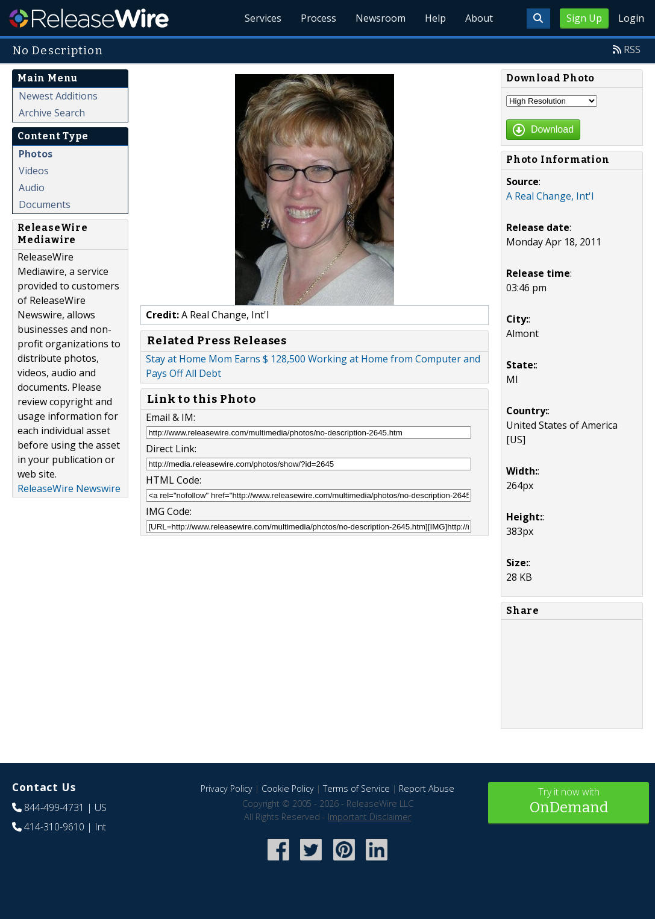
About (479, 18)
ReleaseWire (89, 18)
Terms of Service (356, 788)
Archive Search (52, 112)
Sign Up (584, 18)
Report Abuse (426, 788)
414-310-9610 (54, 826)
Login (631, 18)
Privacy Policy (226, 788)
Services (263, 18)
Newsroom (381, 18)
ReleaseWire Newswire (69, 488)
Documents (45, 204)
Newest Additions (58, 96)
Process (318, 18)
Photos (35, 153)
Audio (32, 187)
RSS (632, 49)
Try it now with (568, 801)
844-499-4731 (54, 807)
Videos (34, 170)
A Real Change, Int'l (550, 196)
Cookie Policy (288, 788)
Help (435, 18)
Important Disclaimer (369, 817)
